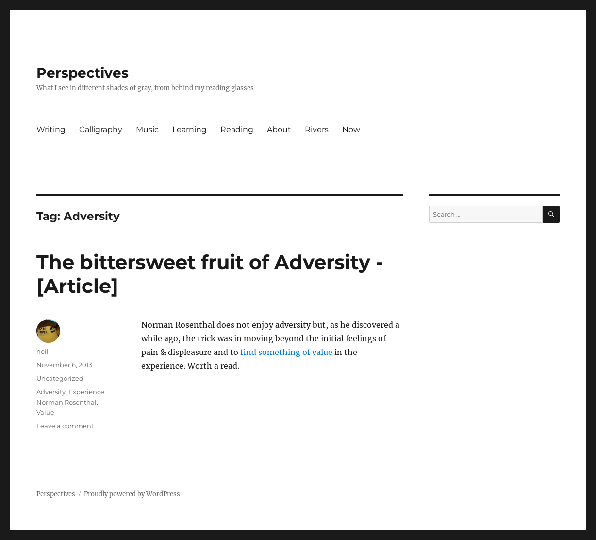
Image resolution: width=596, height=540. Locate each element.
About (279, 129)
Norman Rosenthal (66, 402)
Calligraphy (100, 129)
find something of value (286, 352)
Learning (189, 129)
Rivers (317, 129)
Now (351, 129)
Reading (236, 129)
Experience (86, 392)
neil (42, 351)
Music (147, 129)
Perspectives (82, 73)
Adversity (51, 392)
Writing (51, 129)
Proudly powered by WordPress (132, 494)
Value (45, 412)
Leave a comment (65, 426)
